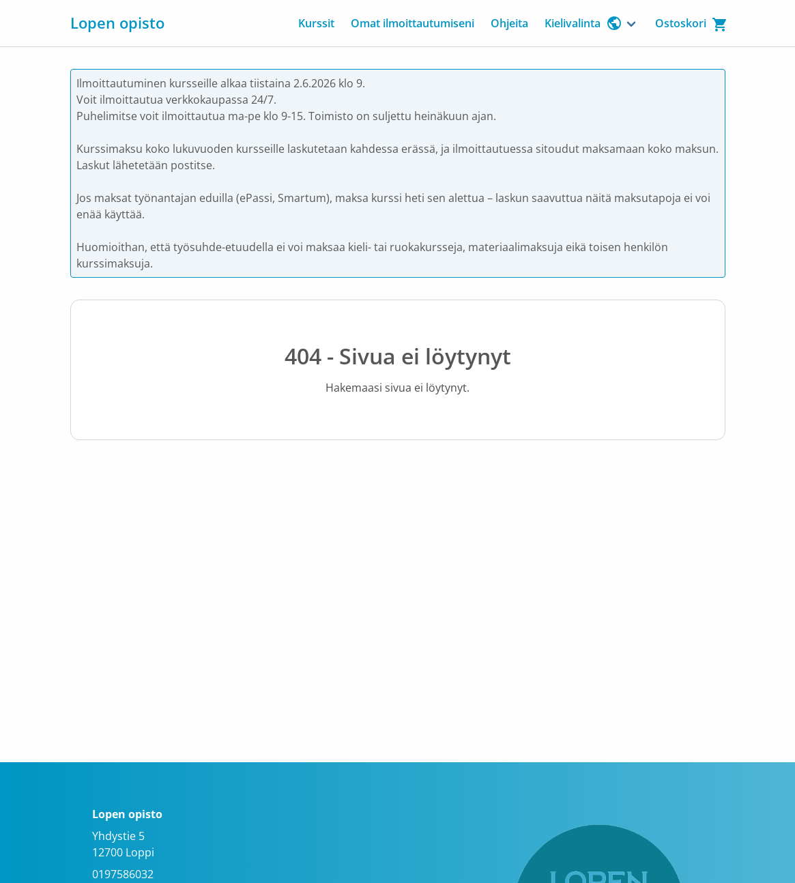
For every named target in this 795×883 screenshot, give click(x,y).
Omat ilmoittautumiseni (412, 23)
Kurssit (316, 23)
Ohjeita (509, 23)
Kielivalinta (583, 23)
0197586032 (123, 874)
